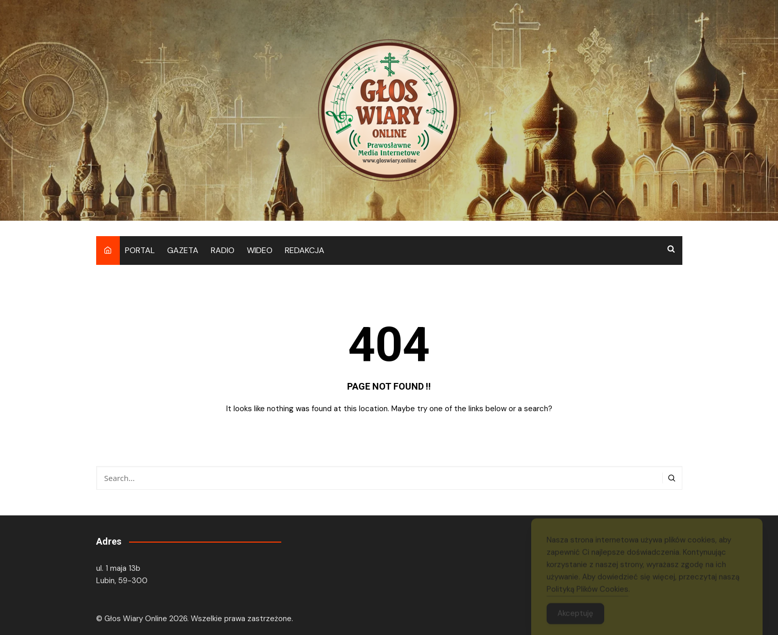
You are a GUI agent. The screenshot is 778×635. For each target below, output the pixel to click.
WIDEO (260, 250)
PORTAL (140, 250)
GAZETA (182, 250)
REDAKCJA (304, 250)
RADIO (222, 250)
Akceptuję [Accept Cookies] (575, 616)
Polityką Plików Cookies (587, 592)
